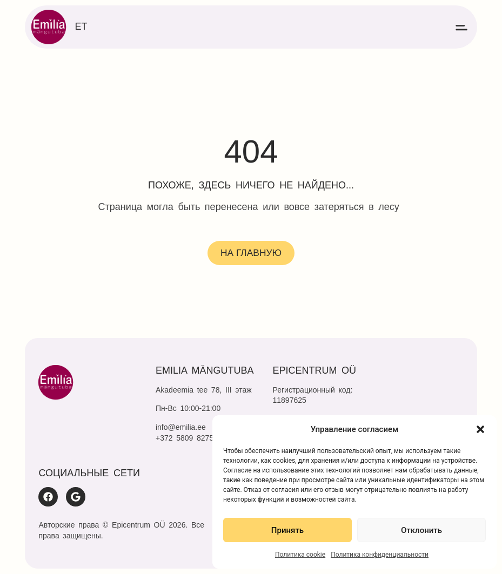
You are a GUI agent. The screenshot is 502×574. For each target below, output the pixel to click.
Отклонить (421, 530)
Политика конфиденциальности (380, 554)
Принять (287, 530)
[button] (480, 429)
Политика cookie (300, 554)
